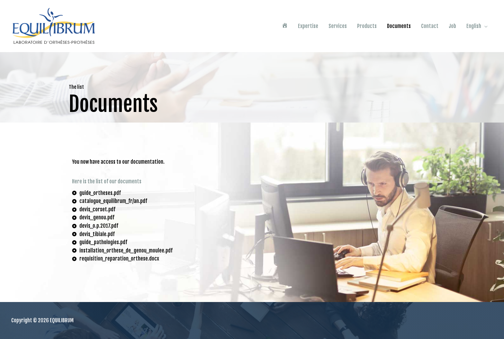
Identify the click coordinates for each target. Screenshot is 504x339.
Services (337, 26)
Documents (399, 26)
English (473, 26)
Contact (429, 26)
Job (452, 26)
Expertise (308, 26)
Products (367, 26)
